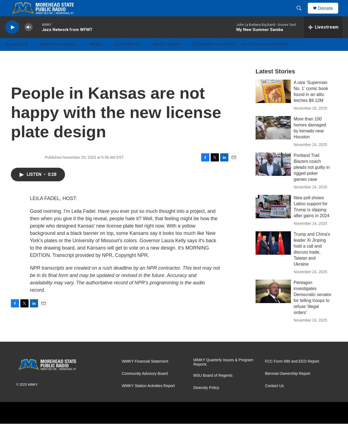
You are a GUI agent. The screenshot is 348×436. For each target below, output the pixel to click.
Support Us (127, 56)
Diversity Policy (206, 400)
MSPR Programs (59, 56)
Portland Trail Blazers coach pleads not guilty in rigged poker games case (312, 179)
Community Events (214, 56)
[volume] (28, 39)
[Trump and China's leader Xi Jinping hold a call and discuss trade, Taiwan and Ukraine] (273, 255)
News (95, 56)
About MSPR (167, 56)
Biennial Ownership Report (287, 386)
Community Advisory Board (145, 386)
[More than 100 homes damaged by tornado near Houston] (273, 140)
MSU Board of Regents (212, 388)
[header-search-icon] (301, 14)
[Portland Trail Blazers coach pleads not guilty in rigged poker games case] (273, 176)
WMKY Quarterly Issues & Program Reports (223, 374)
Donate (328, 14)
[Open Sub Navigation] (32, 56)
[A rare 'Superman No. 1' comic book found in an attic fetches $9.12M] (273, 103)
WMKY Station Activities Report (148, 398)
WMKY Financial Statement (145, 374)
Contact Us (274, 398)
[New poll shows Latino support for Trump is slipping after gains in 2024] (273, 219)
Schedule (16, 56)
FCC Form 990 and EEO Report (292, 374)
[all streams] (323, 39)
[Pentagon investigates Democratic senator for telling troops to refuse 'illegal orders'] (273, 303)
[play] (12, 39)
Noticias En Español (266, 56)
